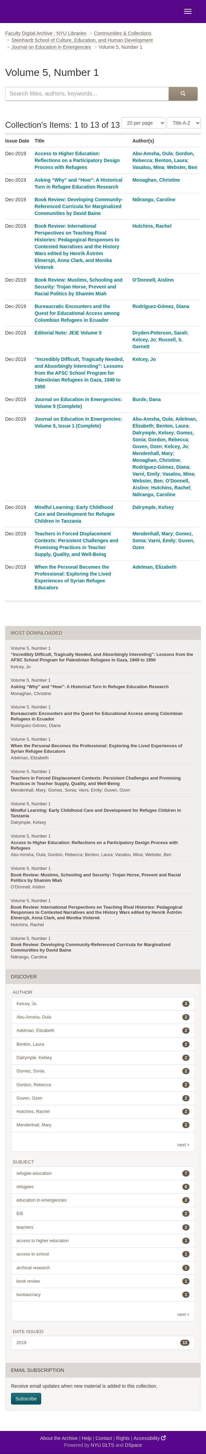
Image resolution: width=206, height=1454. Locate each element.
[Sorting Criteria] (184, 123)
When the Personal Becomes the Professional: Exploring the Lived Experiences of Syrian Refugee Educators (96, 748)
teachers (103, 1227)
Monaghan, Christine (156, 180)
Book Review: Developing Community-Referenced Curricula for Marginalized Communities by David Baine (79, 206)
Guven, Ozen (147, 446)
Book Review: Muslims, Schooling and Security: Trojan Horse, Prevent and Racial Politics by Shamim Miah (79, 286)
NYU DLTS (102, 1445)
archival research (103, 1268)
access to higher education (103, 1241)
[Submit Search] (183, 94)
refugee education (103, 1173)
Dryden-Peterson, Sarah (160, 333)
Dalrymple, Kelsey (153, 432)
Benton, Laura (171, 160)
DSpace (133, 1445)
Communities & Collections (122, 33)
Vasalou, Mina (148, 167)
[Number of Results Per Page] (143, 123)
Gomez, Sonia (62, 790)
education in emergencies (103, 1200)
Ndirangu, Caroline (154, 199)
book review (103, 1281)
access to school (103, 1254)
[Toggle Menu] (187, 11)
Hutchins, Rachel (152, 226)
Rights (123, 1438)
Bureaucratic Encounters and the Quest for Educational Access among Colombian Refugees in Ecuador (77, 313)
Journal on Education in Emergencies (51, 47)
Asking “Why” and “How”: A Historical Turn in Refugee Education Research (90, 686)
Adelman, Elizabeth (154, 567)
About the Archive (59, 1438)
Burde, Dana (147, 399)
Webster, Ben (182, 167)
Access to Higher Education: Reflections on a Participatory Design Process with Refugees (77, 160)
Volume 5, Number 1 (31, 648)
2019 (103, 1343)
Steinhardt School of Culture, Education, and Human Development (82, 40)
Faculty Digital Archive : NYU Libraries (46, 33)
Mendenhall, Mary (153, 453)
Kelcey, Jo (144, 339)
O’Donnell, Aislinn (153, 280)
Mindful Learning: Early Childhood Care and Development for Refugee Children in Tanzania (75, 514)
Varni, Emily (146, 474)
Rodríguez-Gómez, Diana (161, 306)
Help (87, 1438)
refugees (103, 1187)
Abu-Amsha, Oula (153, 153)
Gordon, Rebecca (168, 439)
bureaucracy (103, 1295)
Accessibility (150, 1438)
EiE (103, 1214)
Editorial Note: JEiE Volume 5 (68, 333)
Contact (103, 1438)
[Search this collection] (87, 94)
